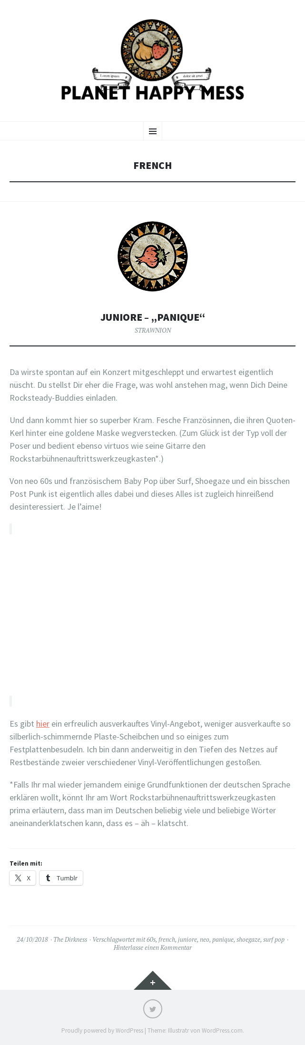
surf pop (274, 939)
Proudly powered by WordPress (102, 1030)
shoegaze (248, 939)
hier (42, 723)
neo (204, 939)
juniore (187, 939)
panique (223, 939)
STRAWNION (153, 330)
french (166, 939)
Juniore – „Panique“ (152, 317)
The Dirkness (70, 939)
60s (151, 939)
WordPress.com (222, 1030)
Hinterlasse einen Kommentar (153, 947)
